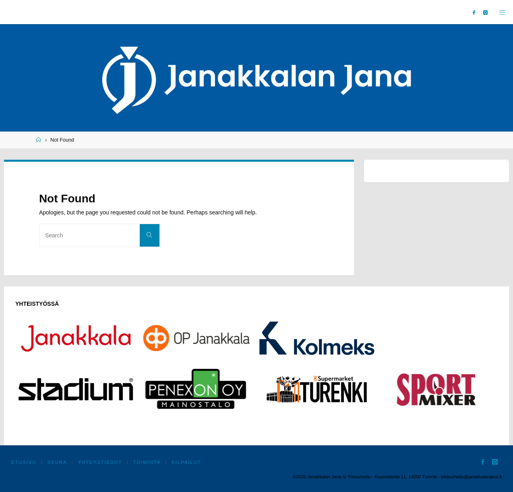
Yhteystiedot (100, 462)
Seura (57, 462)
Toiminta (147, 462)
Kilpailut (186, 462)
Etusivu (24, 462)
